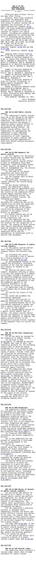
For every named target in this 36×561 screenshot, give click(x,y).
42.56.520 (22, 260)
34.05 (30, 50)
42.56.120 (5, 342)
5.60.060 (4, 480)
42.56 (29, 26)
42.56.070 (19, 459)
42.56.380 (22, 432)
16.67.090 (5, 49)
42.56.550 (29, 539)
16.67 (32, 430)
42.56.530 (22, 524)
